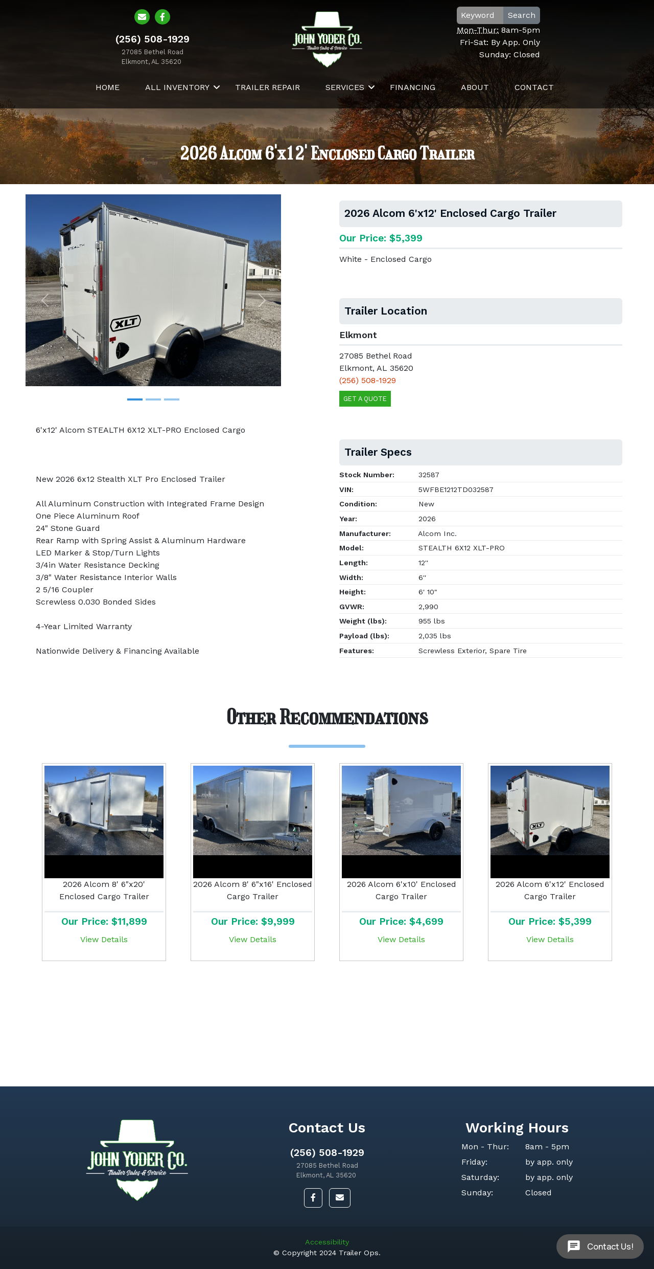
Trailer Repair (267, 104)
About (475, 104)
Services (344, 104)
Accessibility (327, 1242)
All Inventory (177, 104)
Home (108, 104)
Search (530, 23)
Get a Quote (365, 399)
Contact (534, 104)
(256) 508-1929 (327, 1153)
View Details (104, 939)
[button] (45, 300)
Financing (412, 104)
